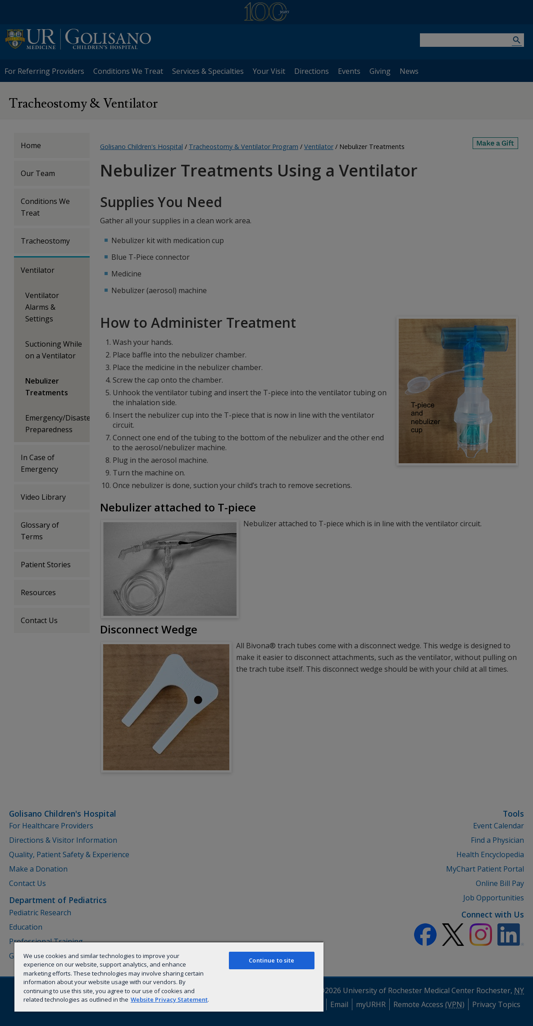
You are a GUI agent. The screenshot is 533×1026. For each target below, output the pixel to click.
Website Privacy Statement (169, 999)
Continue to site (271, 960)
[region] (168, 976)
